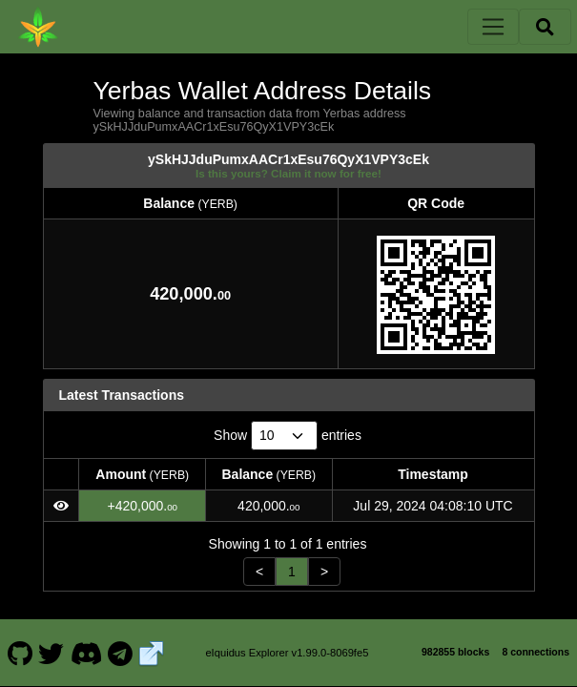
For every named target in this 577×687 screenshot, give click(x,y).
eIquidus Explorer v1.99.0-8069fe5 (286, 652)
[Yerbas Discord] (86, 652)
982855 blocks (455, 651)
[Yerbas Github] (19, 652)
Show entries (287, 435)
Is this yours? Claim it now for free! (288, 173)
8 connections (535, 651)
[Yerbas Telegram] (120, 652)
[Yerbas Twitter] (51, 652)
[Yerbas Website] (151, 652)
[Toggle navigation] (493, 27)
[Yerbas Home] (38, 27)
